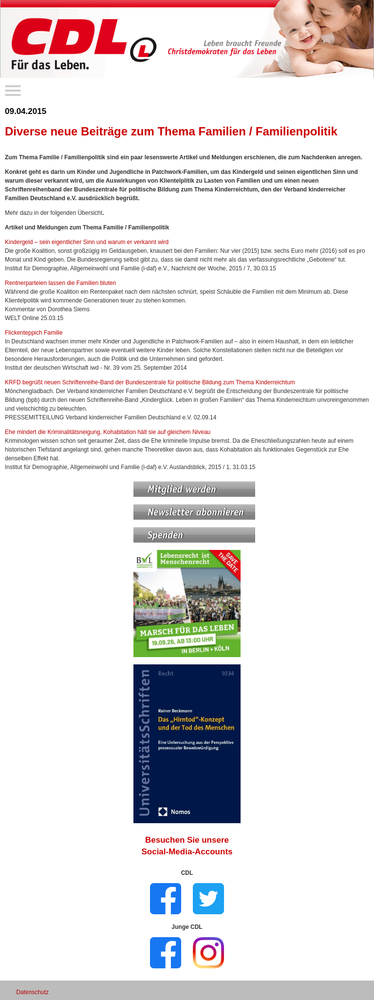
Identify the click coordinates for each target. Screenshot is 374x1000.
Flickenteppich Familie (34, 332)
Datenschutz (32, 992)
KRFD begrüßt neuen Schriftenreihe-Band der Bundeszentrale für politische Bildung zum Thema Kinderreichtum (150, 382)
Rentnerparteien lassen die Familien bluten (60, 283)
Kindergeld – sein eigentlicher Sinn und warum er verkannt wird (86, 242)
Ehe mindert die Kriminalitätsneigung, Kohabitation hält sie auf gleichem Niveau (107, 432)
